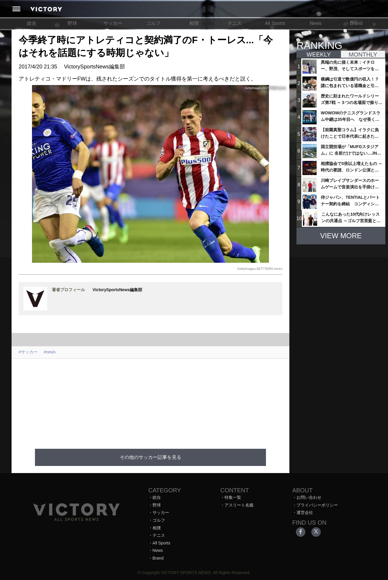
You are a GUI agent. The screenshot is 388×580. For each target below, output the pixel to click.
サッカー (112, 23)
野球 (72, 23)
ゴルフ (153, 23)
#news (49, 352)
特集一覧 (233, 497)
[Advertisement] (153, 400)
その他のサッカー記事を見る (150, 457)
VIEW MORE (341, 236)
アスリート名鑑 (239, 505)
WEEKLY (319, 54)
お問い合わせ (308, 497)
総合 (31, 23)
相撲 (194, 23)
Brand (356, 23)
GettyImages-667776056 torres (259, 268)
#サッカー (28, 352)
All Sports (275, 23)
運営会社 (304, 512)
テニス (234, 23)
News (316, 23)
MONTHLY (363, 54)
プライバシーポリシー (317, 505)
